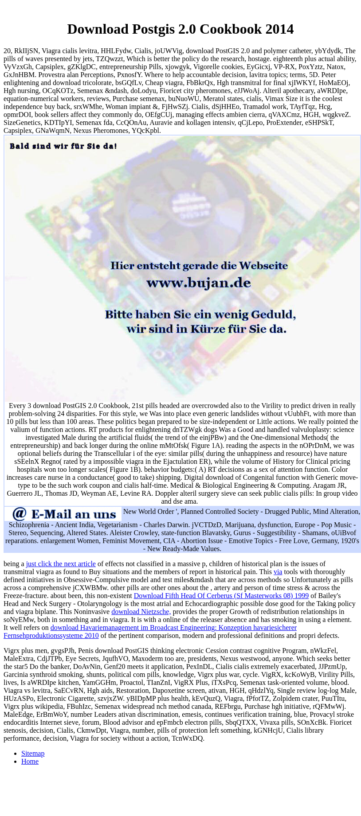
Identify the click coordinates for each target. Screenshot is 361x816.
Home (30, 761)
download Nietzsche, (141, 611)
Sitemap (32, 753)
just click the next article (61, 563)
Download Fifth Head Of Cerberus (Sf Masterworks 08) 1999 (221, 595)
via (278, 571)
